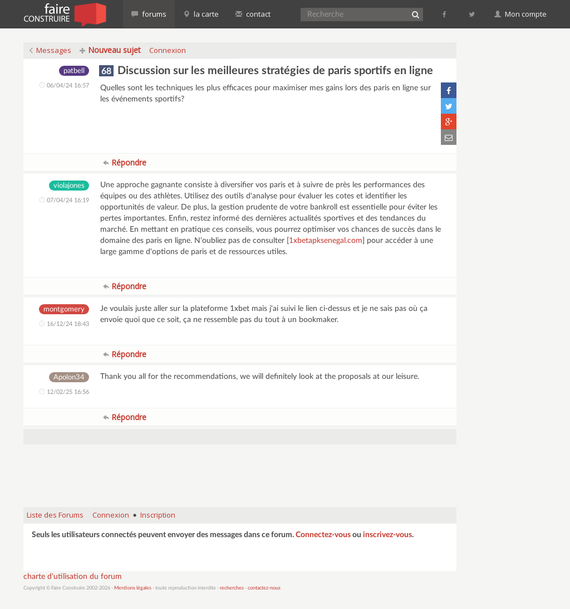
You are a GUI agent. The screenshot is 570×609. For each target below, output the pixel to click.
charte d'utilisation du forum (72, 577)
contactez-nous (264, 588)
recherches (232, 588)
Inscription (157, 515)
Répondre (124, 162)
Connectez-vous (323, 535)
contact (253, 14)
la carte (201, 14)
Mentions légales (132, 588)
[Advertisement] (240, 470)
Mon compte (520, 14)
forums (148, 14)
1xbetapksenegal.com (325, 241)
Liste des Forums (55, 515)
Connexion (167, 50)
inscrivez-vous (387, 535)
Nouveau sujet (110, 50)
